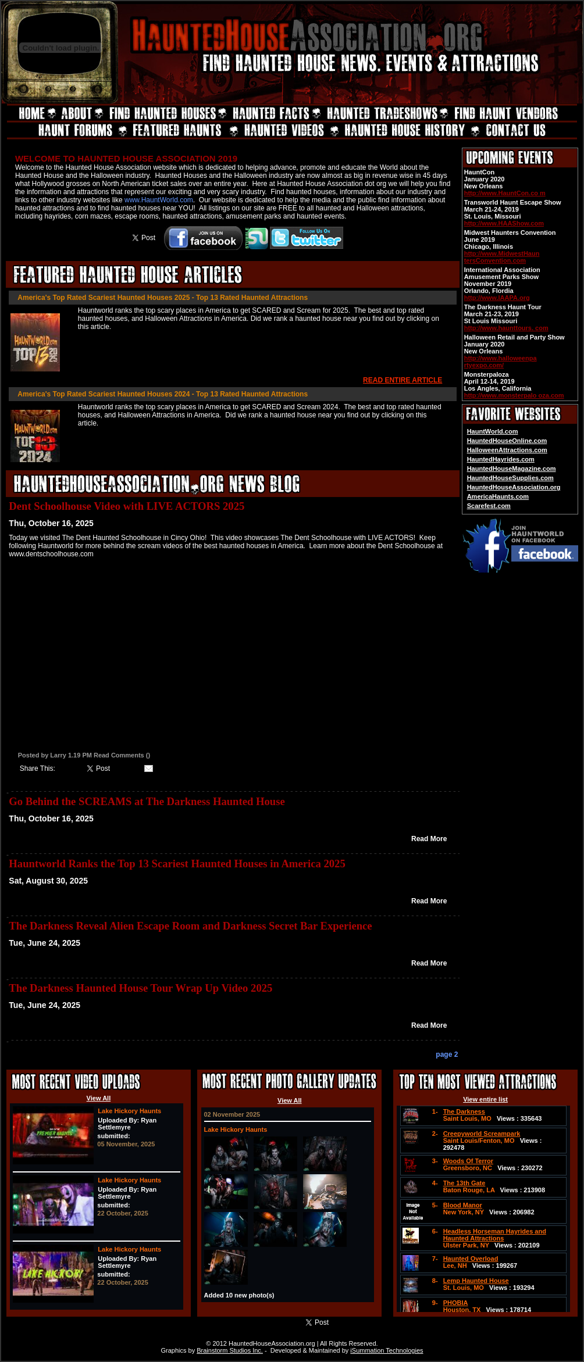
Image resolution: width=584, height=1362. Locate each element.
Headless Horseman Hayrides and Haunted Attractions (494, 1235)
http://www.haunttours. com (506, 327)
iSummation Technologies (386, 1350)
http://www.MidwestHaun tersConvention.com (502, 257)
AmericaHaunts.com (498, 496)
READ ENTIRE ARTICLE (402, 380)
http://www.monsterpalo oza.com (514, 395)
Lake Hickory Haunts (129, 1110)
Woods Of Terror (468, 1160)
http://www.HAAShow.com (504, 223)
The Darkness (464, 1111)
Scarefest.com (489, 505)
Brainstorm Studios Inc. (230, 1350)
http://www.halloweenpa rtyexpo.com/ (500, 362)
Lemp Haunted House (476, 1280)
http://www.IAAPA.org (497, 297)
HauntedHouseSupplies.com (510, 477)
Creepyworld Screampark (482, 1133)
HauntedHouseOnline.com (507, 440)
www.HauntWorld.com (158, 200)
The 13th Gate (464, 1182)
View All (99, 1098)
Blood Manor (462, 1205)
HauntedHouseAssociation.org (514, 487)
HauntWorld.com (492, 431)
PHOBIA (455, 1302)
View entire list (485, 1099)
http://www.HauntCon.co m (505, 193)
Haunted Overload (470, 1258)
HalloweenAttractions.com (507, 449)
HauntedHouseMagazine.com (511, 468)
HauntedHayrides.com (501, 459)
